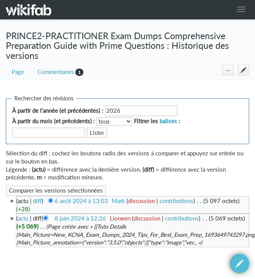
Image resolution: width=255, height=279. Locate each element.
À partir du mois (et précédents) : (53, 121)
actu (23, 218)
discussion (141, 201)
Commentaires (55, 72)
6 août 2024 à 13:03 (81, 201)
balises (168, 121)
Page (18, 72)
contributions (176, 201)
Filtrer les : (157, 121)
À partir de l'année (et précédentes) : (57, 110)
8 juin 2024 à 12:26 (80, 218)
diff (37, 201)
